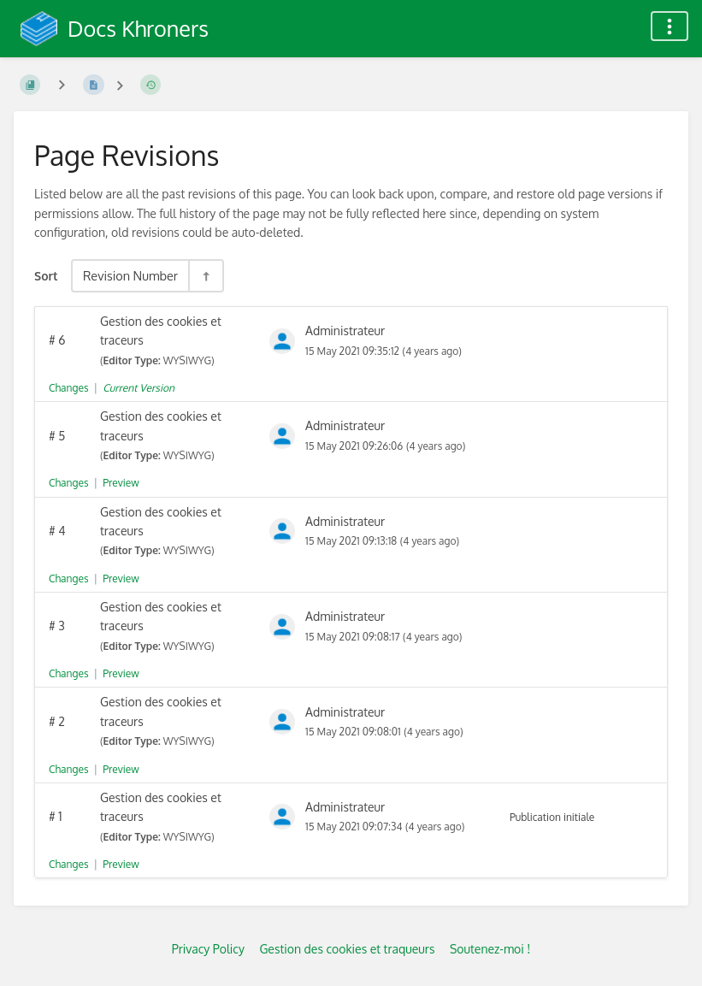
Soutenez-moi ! (490, 949)
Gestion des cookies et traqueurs (346, 949)
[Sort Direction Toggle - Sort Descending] (205, 276)
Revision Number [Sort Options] (130, 275)
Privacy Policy (208, 949)
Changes (68, 387)
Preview (121, 482)
